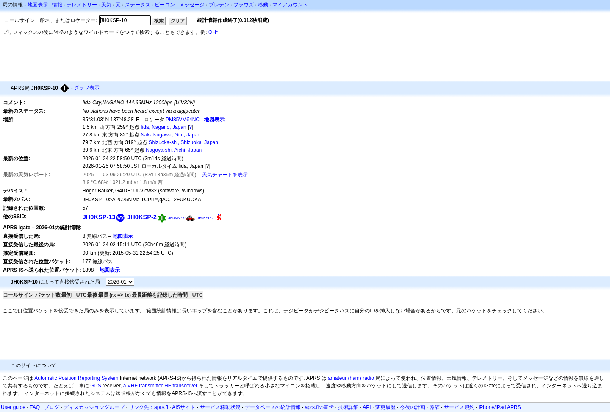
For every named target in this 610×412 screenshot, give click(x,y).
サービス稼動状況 (220, 407)
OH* (213, 32)
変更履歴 (385, 407)
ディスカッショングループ (94, 407)
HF (167, 386)
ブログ (51, 407)
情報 (57, 5)
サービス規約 (459, 407)
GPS (95, 386)
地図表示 (38, 5)
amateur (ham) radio (351, 378)
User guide (13, 407)
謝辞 (435, 407)
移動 (263, 5)
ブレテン (219, 5)
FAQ (35, 407)
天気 (106, 5)
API (367, 407)
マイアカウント (290, 5)
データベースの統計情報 (273, 407)
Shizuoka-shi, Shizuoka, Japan (183, 142)
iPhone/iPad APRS (500, 407)
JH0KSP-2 (142, 217)
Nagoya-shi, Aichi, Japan (174, 150)
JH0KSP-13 (99, 217)
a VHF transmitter (143, 386)
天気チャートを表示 (225, 175)
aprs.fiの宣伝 (319, 407)
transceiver (184, 386)
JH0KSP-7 (205, 218)
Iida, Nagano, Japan (163, 127)
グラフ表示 (87, 88)
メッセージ (192, 5)
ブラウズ (243, 5)
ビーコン (165, 5)
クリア (178, 20)
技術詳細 (348, 407)
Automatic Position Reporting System (76, 378)
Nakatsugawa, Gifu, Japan (170, 135)
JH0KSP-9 (176, 218)
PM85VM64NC (183, 119)
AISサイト (183, 407)
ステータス (137, 5)
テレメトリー (82, 5)
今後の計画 (412, 407)
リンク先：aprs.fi (148, 407)
